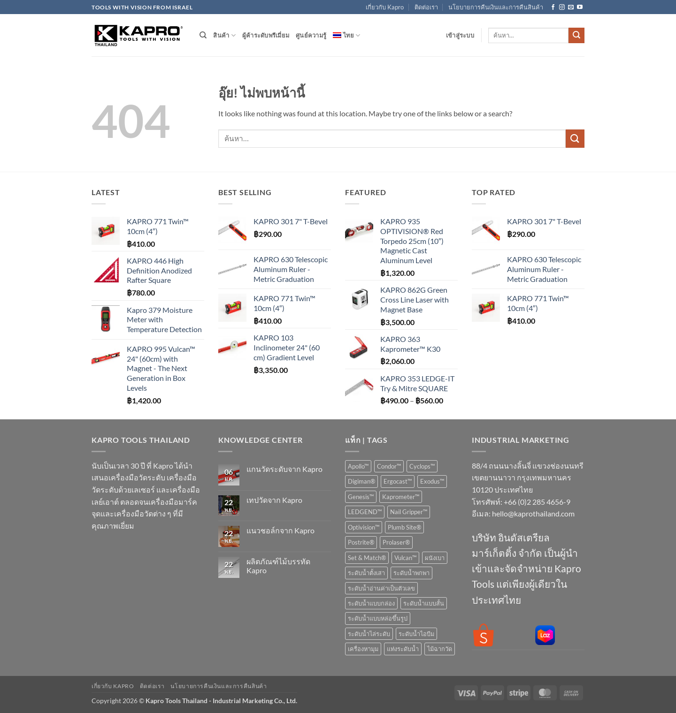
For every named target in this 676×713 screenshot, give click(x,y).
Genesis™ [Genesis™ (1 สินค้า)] (361, 497)
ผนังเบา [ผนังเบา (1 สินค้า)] (435, 557)
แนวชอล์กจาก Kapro (280, 530)
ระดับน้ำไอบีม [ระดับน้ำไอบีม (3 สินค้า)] (416, 633)
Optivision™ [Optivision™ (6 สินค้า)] (363, 527)
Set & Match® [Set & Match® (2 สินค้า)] (367, 557)
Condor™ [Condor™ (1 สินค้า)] (389, 466)
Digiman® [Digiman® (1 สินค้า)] (361, 481)
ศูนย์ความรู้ (311, 35)
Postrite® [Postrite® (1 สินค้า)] (361, 542)
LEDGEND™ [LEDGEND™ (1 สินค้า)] (365, 512)
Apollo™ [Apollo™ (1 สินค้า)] (358, 466)
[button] (460, 35)
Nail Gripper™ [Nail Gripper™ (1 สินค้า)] (408, 512)
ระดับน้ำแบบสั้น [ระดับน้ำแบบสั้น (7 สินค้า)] (423, 603)
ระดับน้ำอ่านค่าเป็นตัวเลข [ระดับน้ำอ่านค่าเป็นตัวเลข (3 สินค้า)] (381, 588)
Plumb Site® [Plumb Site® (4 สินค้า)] (404, 527)
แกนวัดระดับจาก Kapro (284, 468)
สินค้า (224, 35)
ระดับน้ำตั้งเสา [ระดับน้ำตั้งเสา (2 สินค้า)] (366, 572)
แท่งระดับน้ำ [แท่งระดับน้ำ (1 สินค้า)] (403, 648)
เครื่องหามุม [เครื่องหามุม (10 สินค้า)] (363, 648)
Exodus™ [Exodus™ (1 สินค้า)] (432, 481)
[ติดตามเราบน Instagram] (562, 7)
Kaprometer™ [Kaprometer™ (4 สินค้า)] (400, 497)
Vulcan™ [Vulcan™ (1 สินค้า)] (405, 557)
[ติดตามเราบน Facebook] (553, 7)
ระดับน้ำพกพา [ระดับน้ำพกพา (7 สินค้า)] (411, 572)
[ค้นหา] (203, 35)
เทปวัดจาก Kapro (274, 499)
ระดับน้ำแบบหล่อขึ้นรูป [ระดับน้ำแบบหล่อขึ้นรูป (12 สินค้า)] (377, 618)
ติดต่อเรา (426, 7)
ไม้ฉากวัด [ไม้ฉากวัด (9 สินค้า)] (439, 648)
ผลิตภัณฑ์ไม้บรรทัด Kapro (278, 566)
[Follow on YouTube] (580, 7)
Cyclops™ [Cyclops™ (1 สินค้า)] (422, 466)
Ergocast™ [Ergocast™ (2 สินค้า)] (398, 481)
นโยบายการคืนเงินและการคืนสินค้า (495, 7)
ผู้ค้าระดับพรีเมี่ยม (265, 35)
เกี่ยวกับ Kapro (385, 7)
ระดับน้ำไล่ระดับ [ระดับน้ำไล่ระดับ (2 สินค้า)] (369, 633)
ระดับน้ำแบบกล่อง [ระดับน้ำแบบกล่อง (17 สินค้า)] (371, 603)
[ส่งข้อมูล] (576, 36)
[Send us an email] (571, 7)
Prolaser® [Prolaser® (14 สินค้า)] (396, 542)
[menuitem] (346, 35)
